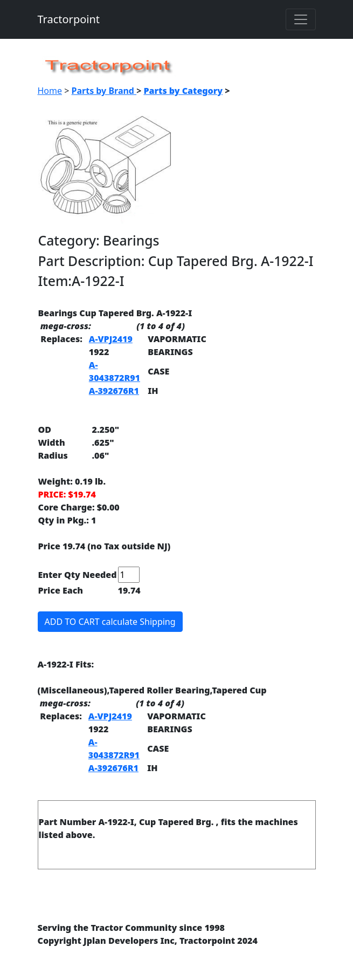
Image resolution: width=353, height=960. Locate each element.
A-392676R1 (114, 391)
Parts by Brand (104, 91)
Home (50, 91)
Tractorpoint (69, 19)
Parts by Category (183, 91)
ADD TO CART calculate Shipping (110, 622)
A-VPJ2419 (111, 339)
